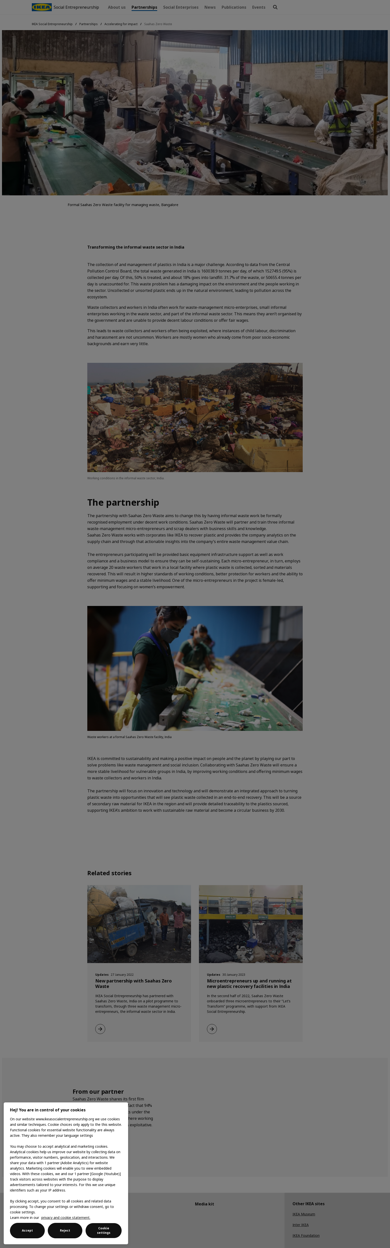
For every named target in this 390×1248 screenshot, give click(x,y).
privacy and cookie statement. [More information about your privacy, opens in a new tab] (65, 1217)
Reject (65, 1230)
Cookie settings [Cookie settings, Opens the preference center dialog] (103, 1230)
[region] (66, 1173)
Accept (27, 1230)
